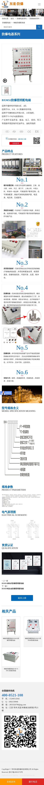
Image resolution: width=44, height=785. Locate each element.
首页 (12, 18)
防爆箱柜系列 (34, 18)
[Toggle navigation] (39, 4)
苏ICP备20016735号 (16, 772)
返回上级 (22, 598)
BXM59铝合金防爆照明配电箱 (13, 589)
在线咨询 (15, 143)
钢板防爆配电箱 (19, 23)
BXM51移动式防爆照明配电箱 (13, 583)
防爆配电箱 (6, 23)
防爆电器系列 (22, 18)
